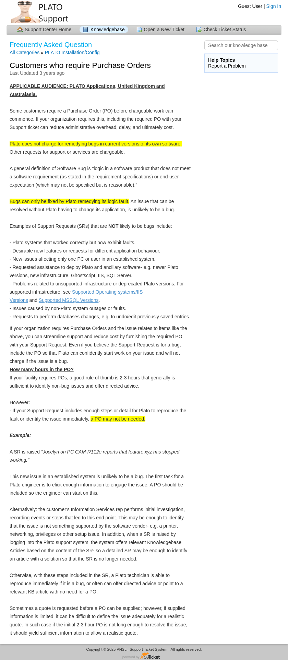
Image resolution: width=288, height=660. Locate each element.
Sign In (273, 6)
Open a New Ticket (164, 29)
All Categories (24, 52)
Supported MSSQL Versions (69, 300)
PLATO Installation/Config (72, 52)
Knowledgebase (108, 29)
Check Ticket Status (225, 29)
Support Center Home (48, 29)
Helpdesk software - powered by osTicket (144, 656)
